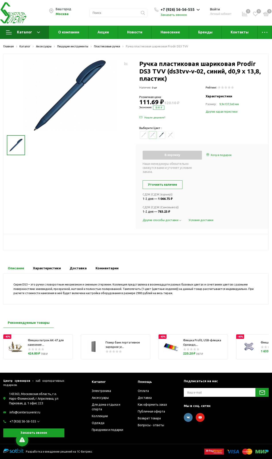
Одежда (98, 423)
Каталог (23, 32)
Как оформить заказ (152, 404)
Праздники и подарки (107, 430)
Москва (62, 14)
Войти (215, 9)
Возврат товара (149, 418)
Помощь (145, 382)
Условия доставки (201, 220)
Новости (134, 32)
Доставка (145, 397)
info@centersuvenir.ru (25, 412)
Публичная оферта (151, 411)
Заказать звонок (174, 15)
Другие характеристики (222, 111)
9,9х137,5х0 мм (229, 104)
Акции (103, 32)
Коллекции (100, 416)
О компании (68, 32)
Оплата (143, 391)
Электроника (101, 391)
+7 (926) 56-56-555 (23, 421)
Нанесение (170, 32)
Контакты (240, 32)
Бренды (205, 32)
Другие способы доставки (162, 220)
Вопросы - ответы (151, 425)
